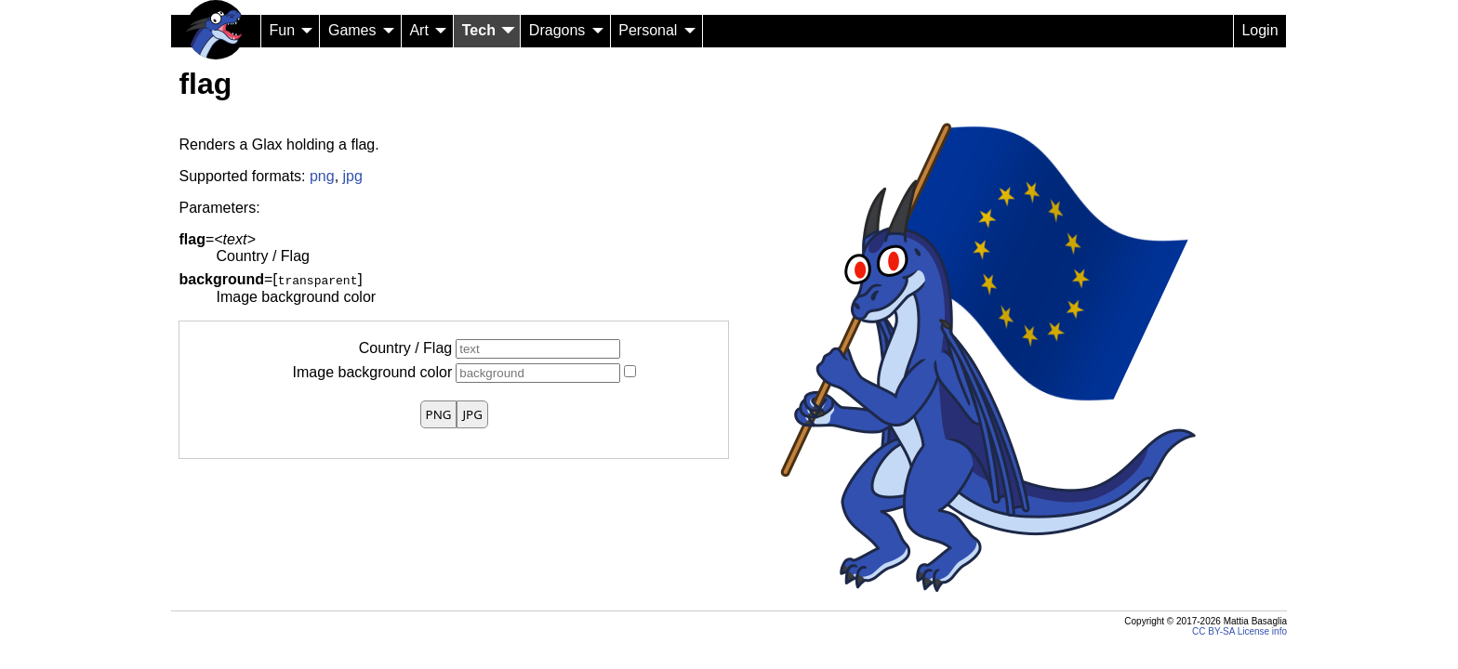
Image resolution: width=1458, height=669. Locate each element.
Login (1259, 30)
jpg (353, 176)
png (322, 176)
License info (1262, 631)
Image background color (373, 372)
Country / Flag (405, 348)
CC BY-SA (1213, 631)
